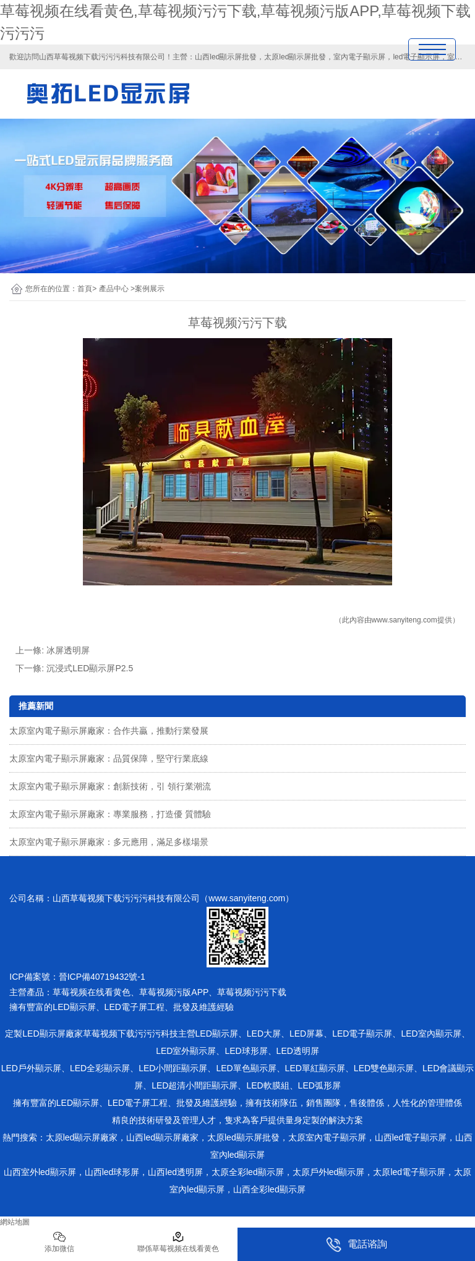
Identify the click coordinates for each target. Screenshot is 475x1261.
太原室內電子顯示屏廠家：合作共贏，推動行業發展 (108, 731)
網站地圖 (15, 1222)
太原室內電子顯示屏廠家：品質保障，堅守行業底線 (108, 758)
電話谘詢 (356, 1244)
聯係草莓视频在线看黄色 (178, 1242)
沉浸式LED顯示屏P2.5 (89, 668)
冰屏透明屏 (68, 650)
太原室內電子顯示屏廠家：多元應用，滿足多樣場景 (108, 842)
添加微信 (59, 1242)
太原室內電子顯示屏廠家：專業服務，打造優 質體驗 (110, 814)
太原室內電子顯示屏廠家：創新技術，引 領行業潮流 (110, 786)
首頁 (84, 288)
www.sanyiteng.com (404, 620)
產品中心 (114, 288)
